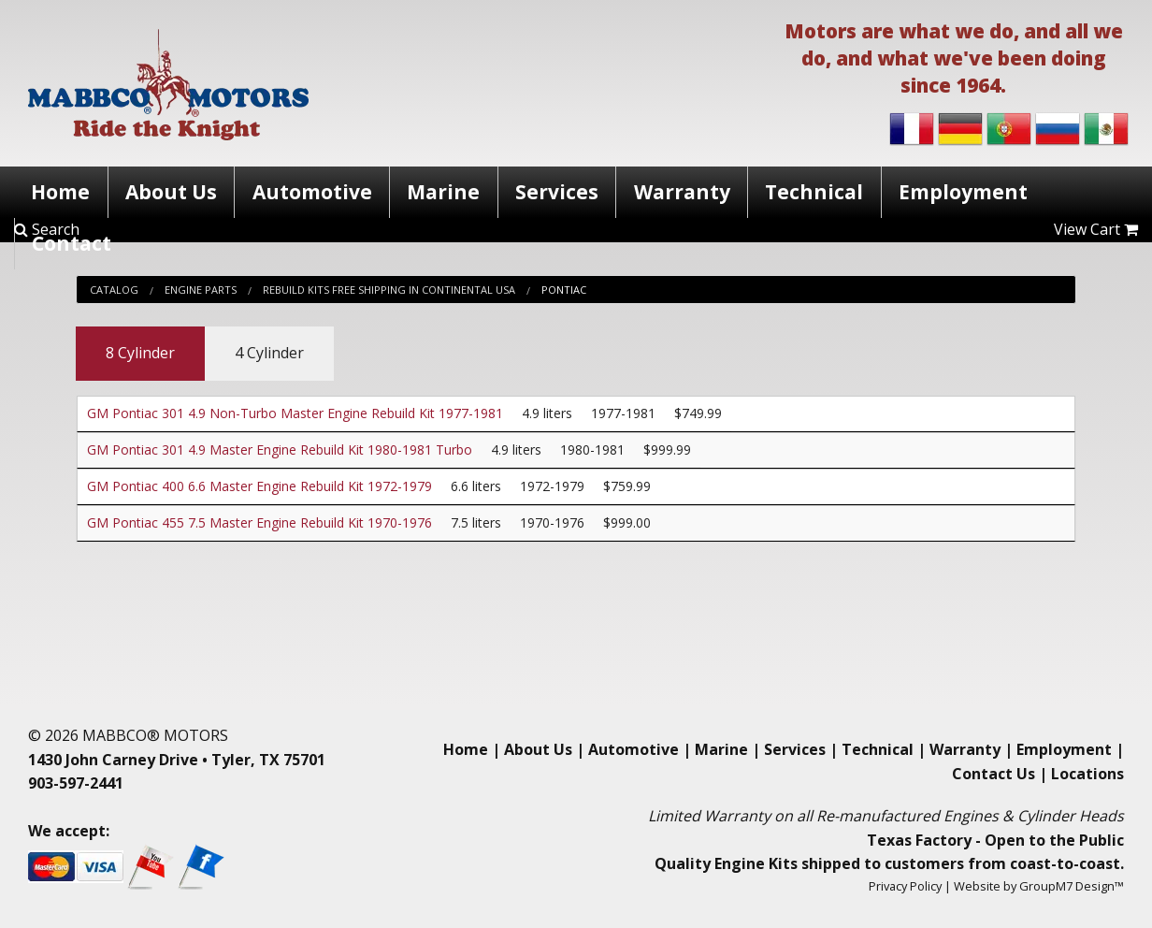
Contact (71, 243)
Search (46, 229)
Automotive (312, 192)
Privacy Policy (905, 885)
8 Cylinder (140, 352)
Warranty (682, 192)
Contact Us (993, 773)
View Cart (1096, 229)
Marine (443, 192)
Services (556, 192)
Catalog (114, 289)
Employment (963, 192)
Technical (814, 192)
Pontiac (563, 289)
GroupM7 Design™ (1071, 885)
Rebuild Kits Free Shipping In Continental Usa (389, 289)
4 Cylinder (269, 352)
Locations (1087, 773)
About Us (171, 192)
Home (60, 192)
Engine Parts (201, 289)
